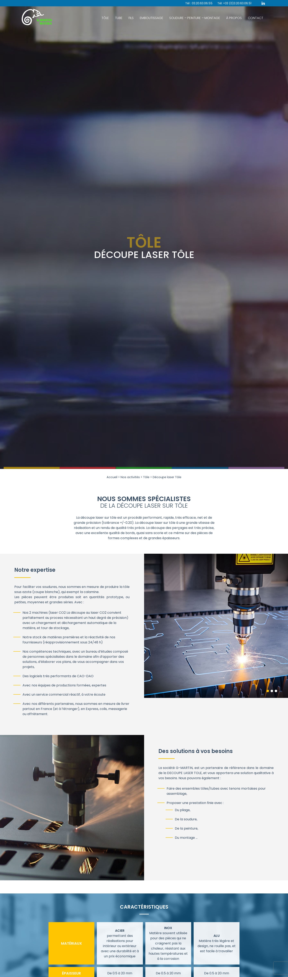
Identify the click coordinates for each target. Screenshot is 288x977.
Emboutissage (151, 18)
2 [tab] (272, 691)
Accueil (112, 477)
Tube (118, 18)
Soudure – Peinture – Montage (194, 18)
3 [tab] (276, 691)
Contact (255, 18)
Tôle (105, 18)
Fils (131, 18)
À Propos (234, 18)
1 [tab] (268, 691)
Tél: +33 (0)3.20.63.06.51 (234, 3)
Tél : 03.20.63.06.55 (198, 3)
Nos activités (130, 477)
